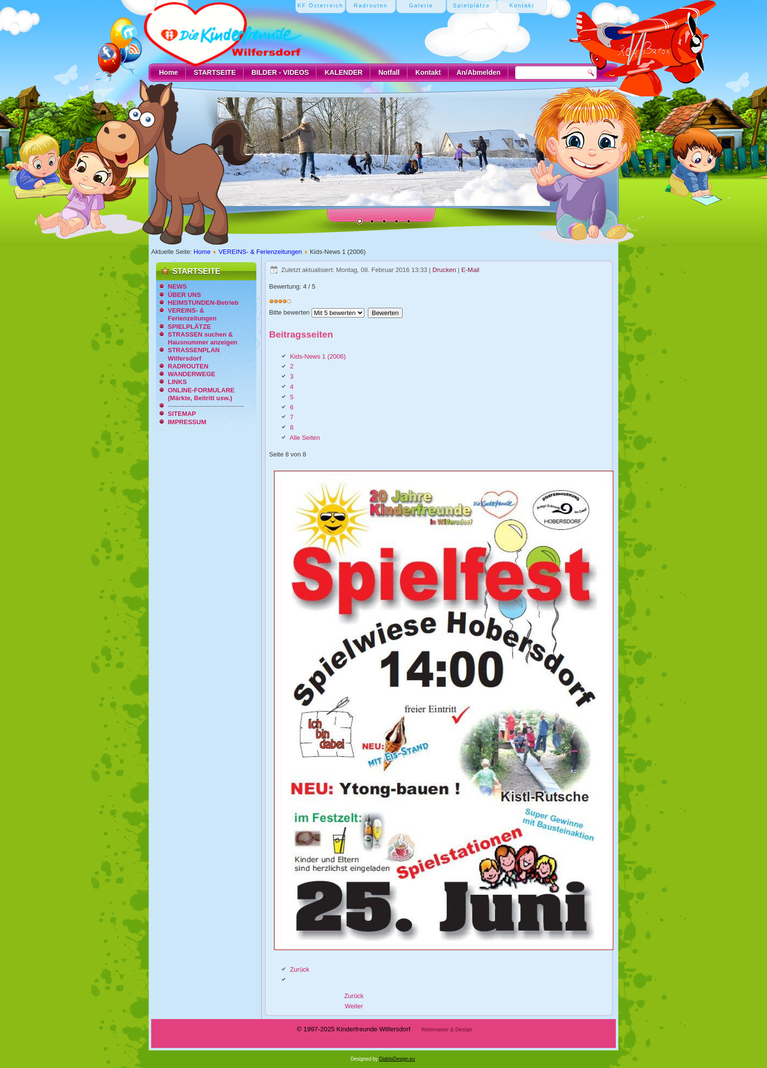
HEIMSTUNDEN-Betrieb (203, 302)
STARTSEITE (215, 72)
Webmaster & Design (446, 1029)
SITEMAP (182, 413)
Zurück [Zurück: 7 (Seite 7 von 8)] (300, 969)
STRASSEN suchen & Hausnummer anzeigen (202, 338)
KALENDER (343, 72)
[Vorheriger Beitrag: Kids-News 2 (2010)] (354, 996)
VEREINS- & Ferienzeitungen (260, 251)
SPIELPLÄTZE (189, 326)
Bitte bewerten (289, 312)
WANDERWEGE (191, 374)
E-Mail (470, 269)
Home (168, 72)
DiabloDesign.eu (397, 1059)
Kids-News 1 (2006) (318, 356)
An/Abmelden (478, 72)
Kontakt (428, 72)
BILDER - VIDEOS (280, 72)
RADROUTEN (188, 366)
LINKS (177, 382)
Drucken (445, 269)
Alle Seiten (305, 437)
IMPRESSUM (187, 422)
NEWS (177, 286)
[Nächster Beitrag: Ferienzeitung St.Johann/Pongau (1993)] (354, 1006)
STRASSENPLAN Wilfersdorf (194, 354)
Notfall (389, 72)
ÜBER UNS (184, 294)
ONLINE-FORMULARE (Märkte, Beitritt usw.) (201, 394)
